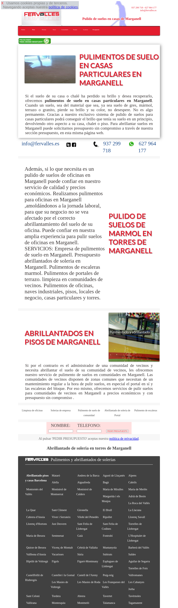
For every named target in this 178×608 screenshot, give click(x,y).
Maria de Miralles (113, 489)
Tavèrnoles (134, 596)
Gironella (82, 510)
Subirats (107, 554)
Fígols (55, 561)
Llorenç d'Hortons (36, 523)
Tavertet (107, 596)
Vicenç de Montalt (62, 547)
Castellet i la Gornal (63, 575)
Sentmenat (58, 535)
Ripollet (107, 517)
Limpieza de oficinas (32, 410)
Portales (75, 29)
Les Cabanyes (136, 582)
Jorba (131, 589)
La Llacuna (134, 510)
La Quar (31, 510)
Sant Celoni (33, 596)
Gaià (80, 535)
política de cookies (63, 7)
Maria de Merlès (137, 489)
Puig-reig (108, 575)
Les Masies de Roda (88, 582)
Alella (55, 482)
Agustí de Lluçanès (114, 475)
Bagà (106, 482)
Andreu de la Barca (88, 475)
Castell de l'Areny (87, 575)
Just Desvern (59, 523)
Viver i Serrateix (61, 517)
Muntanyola (110, 547)
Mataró (56, 475)
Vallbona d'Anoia (36, 554)
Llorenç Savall (136, 517)
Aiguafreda (83, 482)
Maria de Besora (35, 535)
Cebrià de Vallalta (87, 547)
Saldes (132, 554)
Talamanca (109, 602)
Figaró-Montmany (87, 561)
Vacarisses (58, 554)
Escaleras (85, 29)
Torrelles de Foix (138, 568)
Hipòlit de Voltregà (37, 561)
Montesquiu (58, 602)
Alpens (132, 475)
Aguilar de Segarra (139, 561)
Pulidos (23, 29)
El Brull (107, 510)
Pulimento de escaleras (145, 410)
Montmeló (83, 602)
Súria (80, 554)
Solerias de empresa (61, 410)
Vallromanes (135, 575)
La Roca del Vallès (139, 503)
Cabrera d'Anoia (35, 517)
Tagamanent (135, 602)
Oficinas (44, 29)
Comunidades (64, 29)
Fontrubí (108, 535)
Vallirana (31, 602)
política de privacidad (124, 438)
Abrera (81, 596)
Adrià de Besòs (137, 496)
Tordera (56, 596)
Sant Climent (59, 510)
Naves (54, 29)
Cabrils (132, 482)
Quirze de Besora (36, 547)
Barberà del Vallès (138, 547)
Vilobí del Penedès (88, 517)
